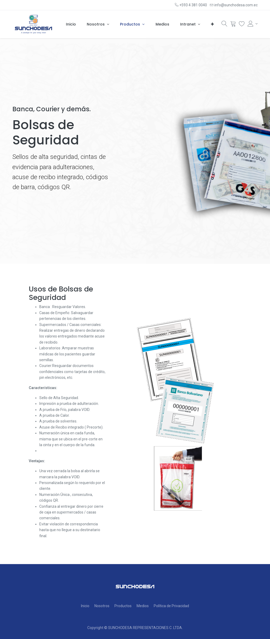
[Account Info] (253, 24)
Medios (143, 606)
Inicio (85, 606)
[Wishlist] (242, 25)
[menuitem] (71, 24)
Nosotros (101, 606)
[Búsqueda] (224, 25)
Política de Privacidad (171, 606)
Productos (123, 606)
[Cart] (233, 25)
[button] (212, 24)
